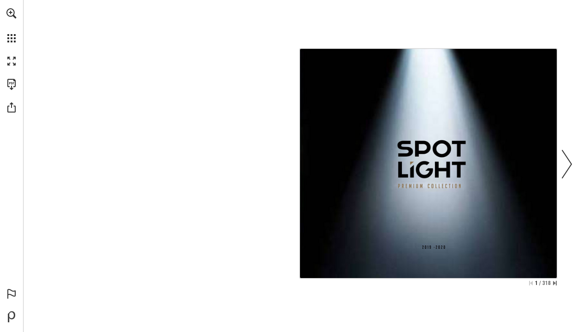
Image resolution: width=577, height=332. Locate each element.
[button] (11, 13)
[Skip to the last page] (555, 283)
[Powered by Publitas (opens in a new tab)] (11, 316)
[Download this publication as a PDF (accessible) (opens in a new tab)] (11, 84)
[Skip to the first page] (531, 283)
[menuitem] (11, 25)
